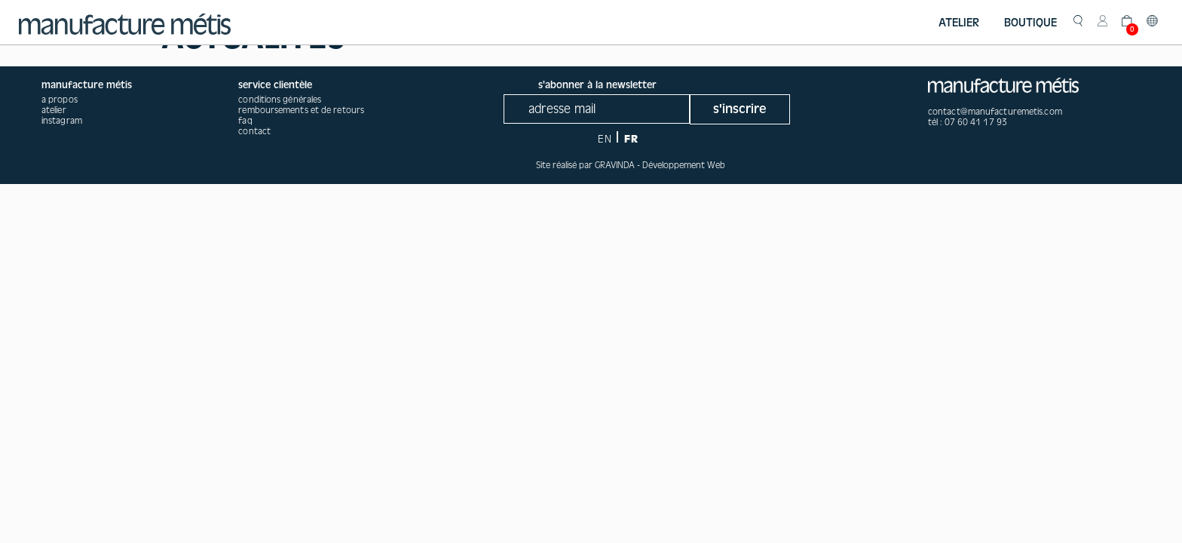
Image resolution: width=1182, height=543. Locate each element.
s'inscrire (740, 109)
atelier (53, 110)
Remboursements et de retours (301, 110)
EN (605, 140)
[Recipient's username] (597, 109)
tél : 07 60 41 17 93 (967, 122)
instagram (61, 120)
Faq (245, 120)
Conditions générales (279, 99)
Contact (254, 131)
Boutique (1030, 22)
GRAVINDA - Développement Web (660, 165)
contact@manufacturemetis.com (995, 111)
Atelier (959, 22)
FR (631, 140)
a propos (59, 99)
